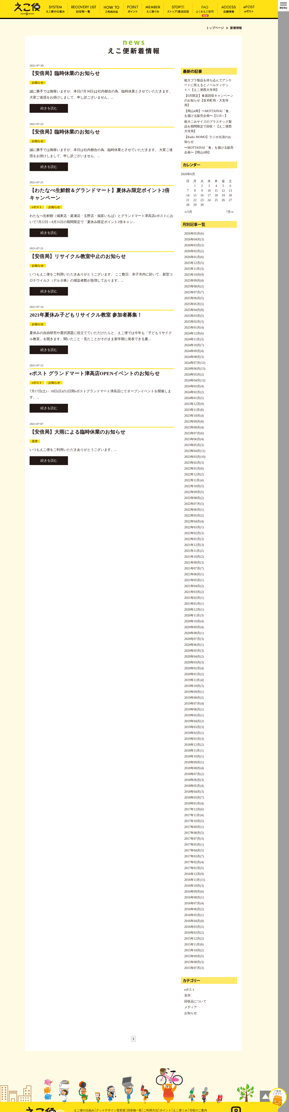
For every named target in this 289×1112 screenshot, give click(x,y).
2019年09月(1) (194, 692)
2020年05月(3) (194, 650)
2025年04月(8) (194, 310)
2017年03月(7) (194, 856)
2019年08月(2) (194, 697)
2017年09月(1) (194, 827)
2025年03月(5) (194, 315)
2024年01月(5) (194, 398)
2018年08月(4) (194, 768)
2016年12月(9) (194, 874)
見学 (35, 441)
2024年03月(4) (194, 386)
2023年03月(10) (194, 456)
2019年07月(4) (194, 703)
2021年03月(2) (194, 592)
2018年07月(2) (194, 774)
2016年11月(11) (194, 880)
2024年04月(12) (194, 380)
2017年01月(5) (194, 868)
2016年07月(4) (194, 903)
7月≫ (230, 212)
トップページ (215, 28)
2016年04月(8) (194, 921)
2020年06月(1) (194, 645)
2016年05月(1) (194, 915)
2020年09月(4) (194, 627)
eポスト (37, 207)
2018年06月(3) (194, 780)
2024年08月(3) (194, 357)
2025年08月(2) (194, 286)
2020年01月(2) (194, 674)
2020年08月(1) (194, 633)
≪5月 (188, 212)
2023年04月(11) (194, 451)
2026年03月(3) (194, 245)
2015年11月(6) (194, 944)
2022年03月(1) (194, 527)
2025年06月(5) (194, 298)
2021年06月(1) (194, 574)
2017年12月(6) (194, 809)
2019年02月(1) (194, 733)
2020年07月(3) (194, 639)
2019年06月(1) (194, 709)
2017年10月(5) (194, 821)
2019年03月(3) (194, 727)
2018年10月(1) (194, 756)
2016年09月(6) (194, 891)
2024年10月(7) (194, 345)
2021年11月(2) (194, 550)
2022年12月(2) (194, 474)
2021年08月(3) (194, 562)
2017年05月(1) (194, 844)
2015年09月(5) (194, 956)
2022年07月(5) (194, 503)
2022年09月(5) (194, 492)
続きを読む (48, 108)
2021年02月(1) (194, 597)
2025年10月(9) (194, 274)
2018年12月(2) (194, 744)
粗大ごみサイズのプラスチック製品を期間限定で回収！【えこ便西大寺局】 (208, 126)
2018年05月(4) (194, 786)
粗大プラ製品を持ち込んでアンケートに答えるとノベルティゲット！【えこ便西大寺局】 (208, 85)
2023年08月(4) (194, 427)
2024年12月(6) (194, 333)
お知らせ (38, 82)
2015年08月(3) (194, 962)
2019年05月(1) (194, 715)
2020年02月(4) (194, 668)
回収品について (195, 1001)
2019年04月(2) (194, 721)
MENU (283, 5)
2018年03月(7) (194, 797)
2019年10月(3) (194, 686)
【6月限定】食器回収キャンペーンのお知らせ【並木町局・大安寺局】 (208, 100)
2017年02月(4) (194, 862)
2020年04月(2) (194, 656)
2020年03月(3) (194, 662)
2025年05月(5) (194, 304)
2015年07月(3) (194, 968)
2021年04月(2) (194, 586)
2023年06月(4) (194, 439)
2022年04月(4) (194, 521)
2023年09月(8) (194, 421)
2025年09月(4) (194, 280)
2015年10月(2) (194, 950)
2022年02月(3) (194, 533)
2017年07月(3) (194, 838)
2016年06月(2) (194, 909)
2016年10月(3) (194, 885)
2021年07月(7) (194, 568)
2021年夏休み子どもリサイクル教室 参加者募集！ (86, 315)
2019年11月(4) (194, 680)
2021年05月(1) (194, 580)
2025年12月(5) (194, 263)
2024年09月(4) (194, 351)
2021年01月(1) (194, 603)
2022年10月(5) (194, 486)
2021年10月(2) (194, 556)
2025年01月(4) (194, 327)
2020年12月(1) (194, 609)
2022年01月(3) (194, 539)
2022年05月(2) (194, 515)
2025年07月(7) (194, 292)
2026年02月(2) (194, 251)
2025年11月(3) (194, 268)
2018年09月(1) (194, 762)
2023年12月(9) (194, 404)
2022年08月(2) (194, 498)
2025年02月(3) (194, 321)
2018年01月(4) (194, 803)
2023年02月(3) (194, 462)
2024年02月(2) (194, 392)
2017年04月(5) (194, 850)
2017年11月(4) (194, 815)
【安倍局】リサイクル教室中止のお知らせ (78, 256)
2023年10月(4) (194, 415)
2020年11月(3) (194, 615)
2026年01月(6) (194, 257)
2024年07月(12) (194, 362)
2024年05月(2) (194, 374)
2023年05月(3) (194, 445)
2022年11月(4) (194, 480)
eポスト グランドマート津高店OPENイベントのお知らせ (95, 373)
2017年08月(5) (194, 833)
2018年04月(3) (194, 791)
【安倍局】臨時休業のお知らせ (65, 73)
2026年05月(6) (194, 233)
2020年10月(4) (194, 621)
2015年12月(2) (194, 938)
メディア (190, 1007)
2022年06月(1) (194, 509)
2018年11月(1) (194, 750)
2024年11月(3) (194, 339)
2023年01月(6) (194, 468)
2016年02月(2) (194, 932)
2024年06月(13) (194, 368)
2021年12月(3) (194, 545)
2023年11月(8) (194, 409)
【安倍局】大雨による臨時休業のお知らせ (78, 432)
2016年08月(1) (194, 897)
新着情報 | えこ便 (27, 8)
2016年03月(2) (194, 927)
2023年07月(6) (194, 433)
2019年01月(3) (194, 739)
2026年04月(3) (194, 239)
